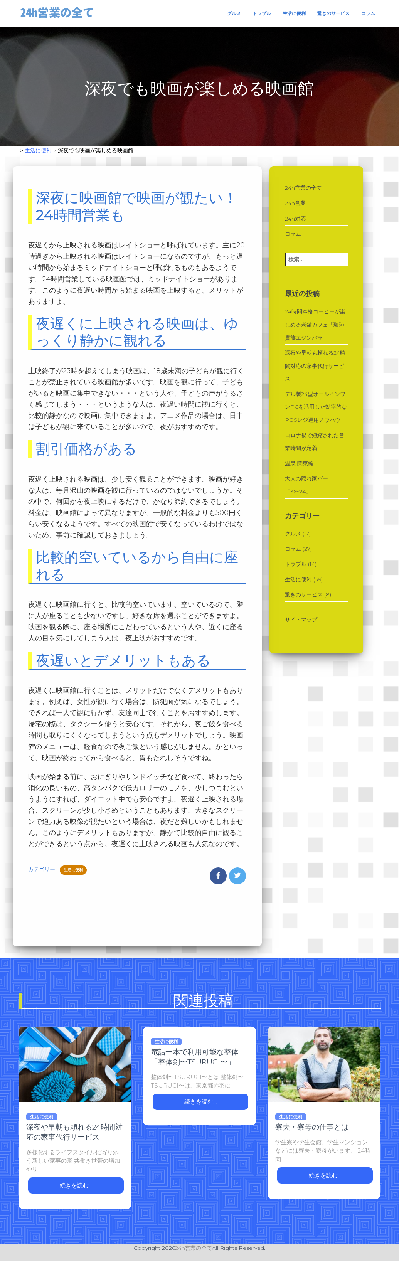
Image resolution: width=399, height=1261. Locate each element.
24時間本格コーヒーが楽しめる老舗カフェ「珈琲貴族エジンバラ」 (315, 324)
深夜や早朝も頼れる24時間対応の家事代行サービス (315, 365)
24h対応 (295, 218)
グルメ (234, 13)
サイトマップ (301, 619)
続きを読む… (76, 1185)
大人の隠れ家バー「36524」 (306, 485)
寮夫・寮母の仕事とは (311, 1127)
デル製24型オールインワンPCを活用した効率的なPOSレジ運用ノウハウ (316, 407)
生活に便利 (294, 13)
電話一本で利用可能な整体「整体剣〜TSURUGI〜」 (195, 1056)
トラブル (262, 13)
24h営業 (295, 203)
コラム (368, 13)
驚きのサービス (333, 13)
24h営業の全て (303, 187)
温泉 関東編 (299, 463)
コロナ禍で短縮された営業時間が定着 (314, 442)
